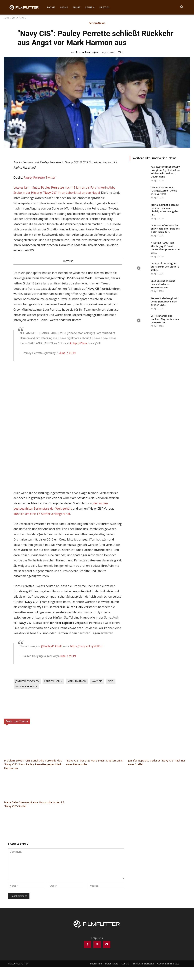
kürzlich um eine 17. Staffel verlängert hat (41, 514)
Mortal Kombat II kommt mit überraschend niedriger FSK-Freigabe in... (165, 209)
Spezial (104, 7)
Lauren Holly (53, 681)
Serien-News (18, 17)
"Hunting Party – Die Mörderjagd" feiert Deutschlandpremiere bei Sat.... (165, 247)
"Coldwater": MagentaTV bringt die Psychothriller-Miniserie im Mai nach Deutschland (165, 171)
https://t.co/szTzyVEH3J (86, 646)
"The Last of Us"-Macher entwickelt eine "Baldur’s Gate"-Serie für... (165, 229)
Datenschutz (111, 963)
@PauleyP (47, 646)
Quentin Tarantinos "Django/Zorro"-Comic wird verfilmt (164, 191)
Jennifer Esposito (27, 681)
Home (51, 7)
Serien (90, 7)
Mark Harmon (77, 681)
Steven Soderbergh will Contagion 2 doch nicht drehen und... (164, 301)
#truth (58, 646)
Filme (76, 7)
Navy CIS (97, 681)
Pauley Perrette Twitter (39, 178)
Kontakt (125, 963)
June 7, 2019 (67, 353)
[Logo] (26, 7)
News (64, 7)
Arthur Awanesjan (87, 52)
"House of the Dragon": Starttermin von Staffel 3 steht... (165, 267)
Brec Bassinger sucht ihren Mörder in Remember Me (163, 284)
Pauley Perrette (26, 686)
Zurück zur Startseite (143, 963)
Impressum (96, 963)
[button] (181, 7)
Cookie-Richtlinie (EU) (168, 963)
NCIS (111, 681)
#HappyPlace (78, 343)
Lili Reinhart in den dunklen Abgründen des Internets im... (165, 319)
